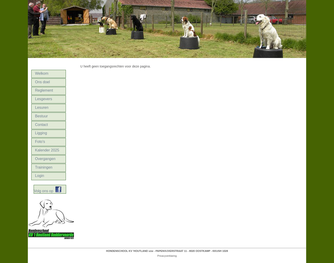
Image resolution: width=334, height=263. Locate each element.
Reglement (44, 90)
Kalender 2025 (47, 150)
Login (39, 176)
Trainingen (43, 167)
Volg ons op (44, 191)
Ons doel (42, 82)
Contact (41, 125)
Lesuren (41, 107)
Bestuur (41, 116)
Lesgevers (43, 99)
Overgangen (45, 159)
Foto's (40, 142)
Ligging (41, 133)
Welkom (41, 73)
